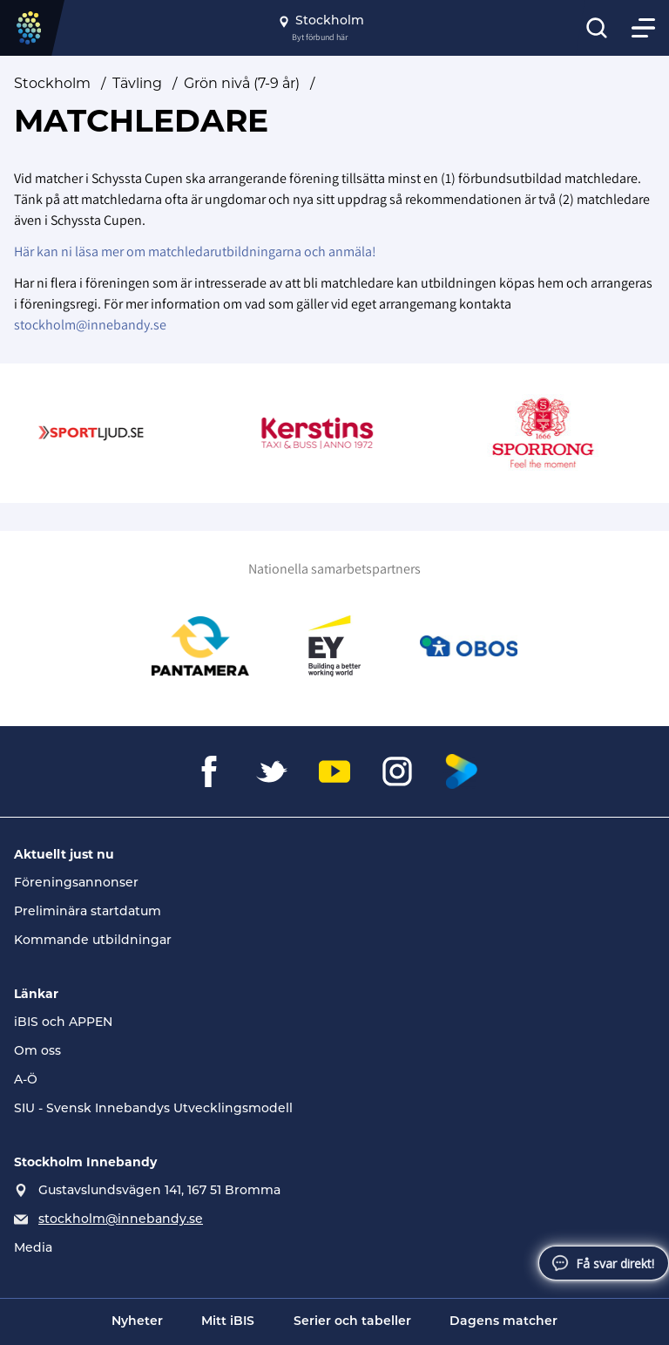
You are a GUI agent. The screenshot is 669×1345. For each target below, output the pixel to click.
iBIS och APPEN (63, 1022)
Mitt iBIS (227, 1321)
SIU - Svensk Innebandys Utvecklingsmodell (153, 1109)
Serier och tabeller (352, 1321)
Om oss (37, 1051)
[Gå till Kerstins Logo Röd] (326, 433)
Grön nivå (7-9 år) (242, 83)
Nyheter (137, 1321)
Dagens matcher (503, 1321)
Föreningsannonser (76, 883)
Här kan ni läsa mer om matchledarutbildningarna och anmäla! (195, 251)
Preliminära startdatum (87, 912)
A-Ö (25, 1080)
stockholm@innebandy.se (90, 325)
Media (33, 1248)
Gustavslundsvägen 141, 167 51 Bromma (159, 1191)
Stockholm (52, 83)
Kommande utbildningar (93, 941)
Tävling (137, 83)
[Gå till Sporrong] (553, 433)
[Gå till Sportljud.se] (101, 433)
